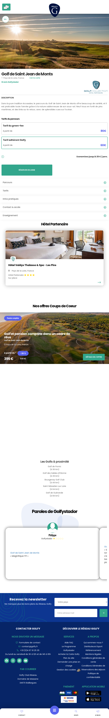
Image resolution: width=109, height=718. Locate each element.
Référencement (93, 650)
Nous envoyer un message (28, 636)
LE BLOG (97, 713)
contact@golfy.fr (30, 646)
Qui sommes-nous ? (93, 642)
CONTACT (21, 713)
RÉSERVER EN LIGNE (27, 170)
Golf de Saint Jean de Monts (24, 552)
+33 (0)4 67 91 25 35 (29, 650)
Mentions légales (93, 654)
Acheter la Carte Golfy (68, 654)
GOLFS (76, 713)
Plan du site (68, 658)
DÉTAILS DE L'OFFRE (94, 357)
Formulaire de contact (29, 642)
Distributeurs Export (93, 646)
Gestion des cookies (69, 669)
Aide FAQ (69, 642)
